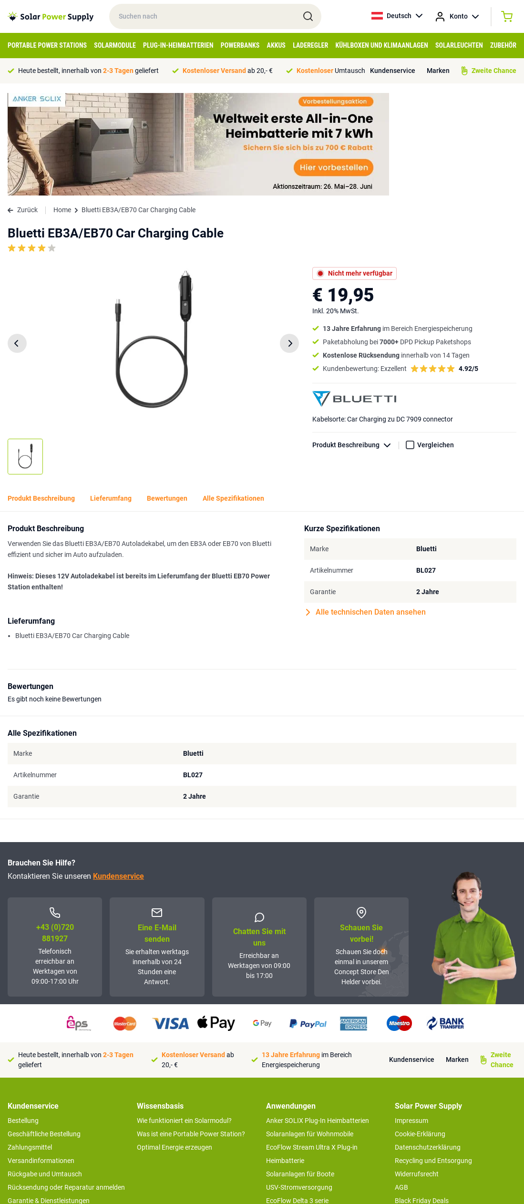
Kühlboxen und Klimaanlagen (381, 45)
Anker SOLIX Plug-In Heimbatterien (317, 1018)
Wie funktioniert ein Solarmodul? (184, 1018)
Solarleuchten (459, 45)
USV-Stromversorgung (299, 1085)
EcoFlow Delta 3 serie (297, 1098)
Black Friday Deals (422, 1098)
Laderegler (310, 45)
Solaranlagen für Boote (300, 1071)
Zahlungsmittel (30, 1045)
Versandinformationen (41, 1058)
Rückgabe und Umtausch (45, 1071)
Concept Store (29, 1111)
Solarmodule (114, 45)
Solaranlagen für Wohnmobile (309, 1031)
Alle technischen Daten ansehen (366, 509)
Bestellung (23, 1018)
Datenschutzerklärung (428, 1045)
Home (62, 107)
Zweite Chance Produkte (44, 1125)
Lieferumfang (111, 396)
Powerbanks (240, 45)
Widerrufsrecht (417, 1071)
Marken (438, 70)
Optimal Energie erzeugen (174, 1045)
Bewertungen (167, 396)
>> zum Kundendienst (39, 1144)
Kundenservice (392, 70)
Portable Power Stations (47, 45)
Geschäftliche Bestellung (44, 1031)
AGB (401, 1085)
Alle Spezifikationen (233, 396)
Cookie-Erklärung (420, 1031)
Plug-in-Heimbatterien (178, 45)
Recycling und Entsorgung (433, 1058)
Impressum (411, 1018)
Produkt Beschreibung (355, 343)
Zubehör (503, 45)
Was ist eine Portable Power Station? (191, 1031)
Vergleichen (435, 342)
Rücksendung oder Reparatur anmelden (66, 1085)
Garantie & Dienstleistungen (49, 1098)
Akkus (276, 45)
